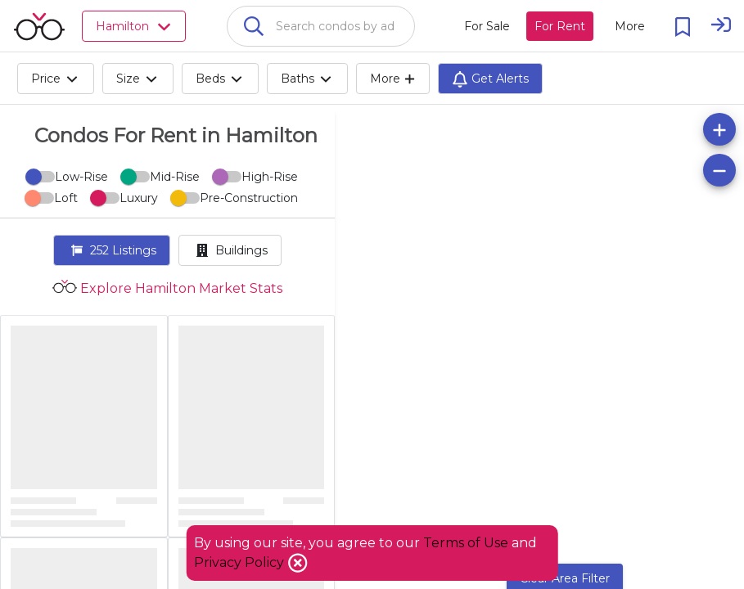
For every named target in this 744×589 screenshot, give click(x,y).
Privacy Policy (240, 562)
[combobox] (321, 26)
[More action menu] (630, 26)
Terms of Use (465, 543)
